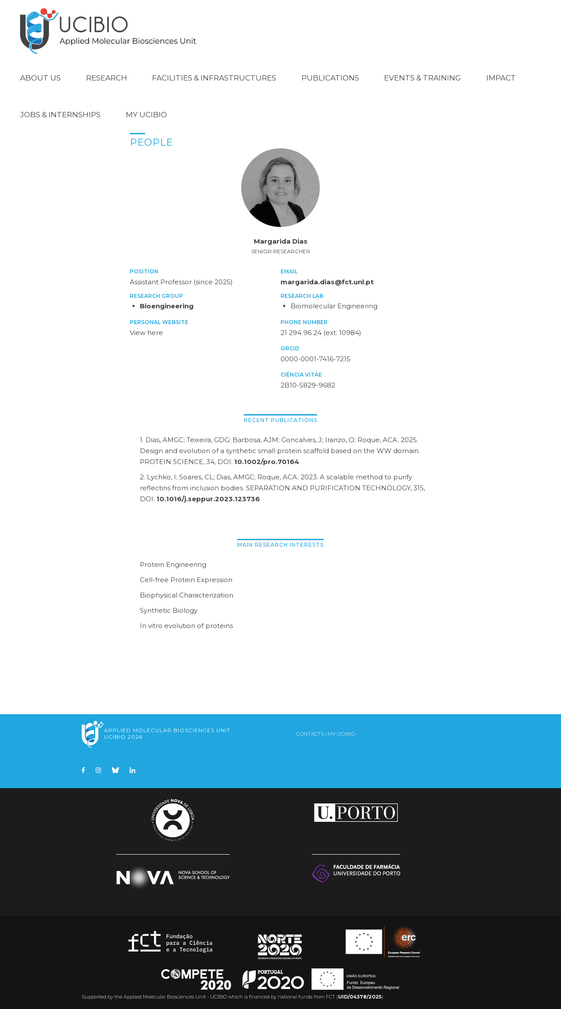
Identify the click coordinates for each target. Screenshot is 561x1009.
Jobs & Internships (60, 112)
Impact (501, 75)
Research (106, 75)
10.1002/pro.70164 (266, 459)
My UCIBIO (146, 112)
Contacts (310, 731)
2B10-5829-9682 (307, 382)
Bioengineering (167, 303)
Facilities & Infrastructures (214, 75)
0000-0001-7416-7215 (315, 356)
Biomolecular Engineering (334, 303)
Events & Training (422, 75)
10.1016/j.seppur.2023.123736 (208, 496)
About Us (40, 75)
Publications (330, 75)
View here (146, 330)
